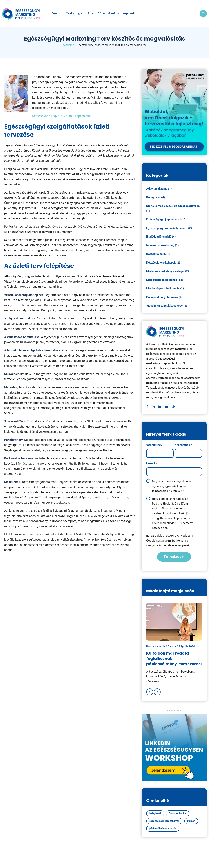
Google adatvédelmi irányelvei (165, 540)
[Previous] (149, 691)
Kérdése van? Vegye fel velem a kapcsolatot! (62, 116)
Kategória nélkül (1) (158, 254)
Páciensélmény (108, 13)
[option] (174, 643)
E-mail (151, 464)
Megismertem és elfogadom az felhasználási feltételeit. (171, 486)
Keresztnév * (183, 445)
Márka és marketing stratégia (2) (167, 271)
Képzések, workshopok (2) (163, 262)
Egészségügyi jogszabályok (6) (166, 219)
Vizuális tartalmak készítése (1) (166, 305)
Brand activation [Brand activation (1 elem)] (177, 813)
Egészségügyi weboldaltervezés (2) (169, 228)
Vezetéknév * (155, 445)
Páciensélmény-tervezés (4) (164, 297)
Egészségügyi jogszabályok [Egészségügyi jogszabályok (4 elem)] (164, 821)
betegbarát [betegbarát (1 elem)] (155, 813)
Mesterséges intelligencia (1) (165, 288)
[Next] (157, 691)
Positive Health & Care (159, 646)
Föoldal (57, 13)
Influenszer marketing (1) (162, 245)
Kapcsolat (129, 13)
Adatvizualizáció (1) (159, 188)
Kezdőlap (68, 45)
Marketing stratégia (80, 13)
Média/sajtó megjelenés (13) (164, 280)
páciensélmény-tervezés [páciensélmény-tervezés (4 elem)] (162, 828)
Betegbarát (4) (155, 197)
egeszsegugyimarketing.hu (169, 486)
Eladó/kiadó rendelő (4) (161, 236)
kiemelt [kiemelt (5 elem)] (191, 821)
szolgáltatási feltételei (160, 545)
